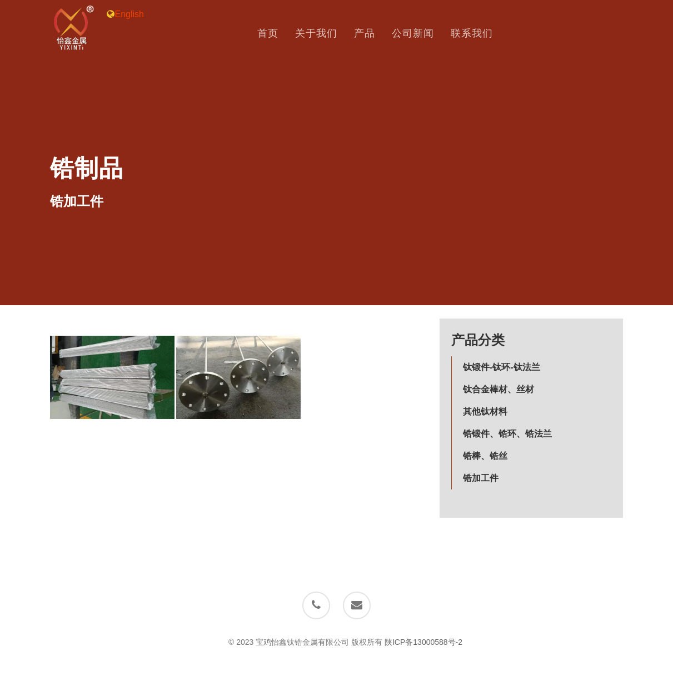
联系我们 (479, 33)
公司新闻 (421, 33)
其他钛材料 (485, 411)
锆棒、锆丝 (485, 456)
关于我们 (324, 33)
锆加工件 (480, 478)
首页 (275, 33)
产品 (372, 33)
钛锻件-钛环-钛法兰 (501, 367)
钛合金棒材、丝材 (498, 389)
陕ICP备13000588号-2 (423, 642)
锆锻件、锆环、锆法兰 (507, 433)
